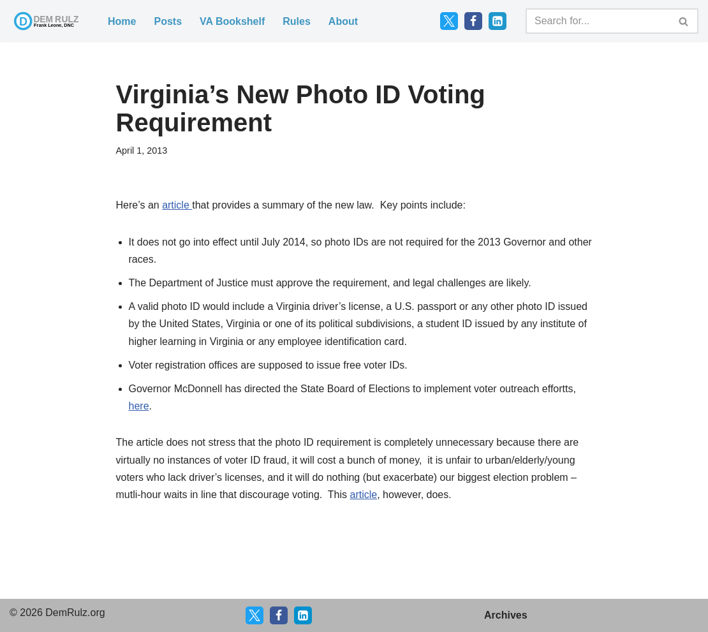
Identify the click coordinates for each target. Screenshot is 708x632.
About (343, 21)
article (177, 205)
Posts (168, 21)
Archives (505, 615)
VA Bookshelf (232, 21)
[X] (254, 615)
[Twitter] (449, 21)
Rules (297, 21)
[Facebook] (473, 21)
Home (122, 21)
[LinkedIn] (497, 21)
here (139, 406)
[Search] (598, 21)
